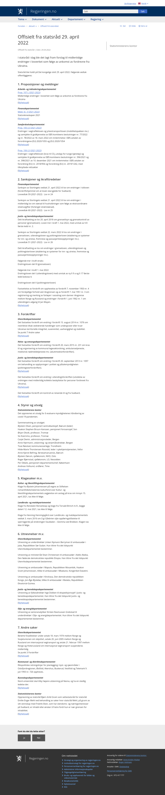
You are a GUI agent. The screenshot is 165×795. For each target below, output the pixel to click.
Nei (38, 737)
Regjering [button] (96, 19)
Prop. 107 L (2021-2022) (29, 92)
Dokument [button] (38, 19)
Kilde (133, 26)
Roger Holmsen (125, 762)
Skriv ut (144, 26)
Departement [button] (75, 19)
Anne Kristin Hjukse (131, 759)
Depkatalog (124, 766)
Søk (143, 11)
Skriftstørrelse (130, 3)
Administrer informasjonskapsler (78, 769)
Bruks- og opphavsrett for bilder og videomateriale (79, 776)
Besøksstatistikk (71, 781)
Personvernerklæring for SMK (119, 771)
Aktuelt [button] (56, 19)
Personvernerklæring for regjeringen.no (81, 766)
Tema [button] (21, 19)
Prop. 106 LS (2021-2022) (30, 150)
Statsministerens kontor (123, 46)
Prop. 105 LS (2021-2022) (30, 127)
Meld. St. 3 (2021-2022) (29, 111)
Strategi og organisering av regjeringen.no (82, 760)
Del (124, 26)
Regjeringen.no (41, 11)
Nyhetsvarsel (69, 784)
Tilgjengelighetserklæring (75, 772)
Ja (24, 737)
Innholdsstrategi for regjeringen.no (79, 763)
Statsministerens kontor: (136, 755)
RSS (65, 787)
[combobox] (110, 11)
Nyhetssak (23, 102)
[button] (33, 26)
